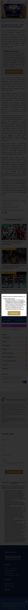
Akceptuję (14, 313)
